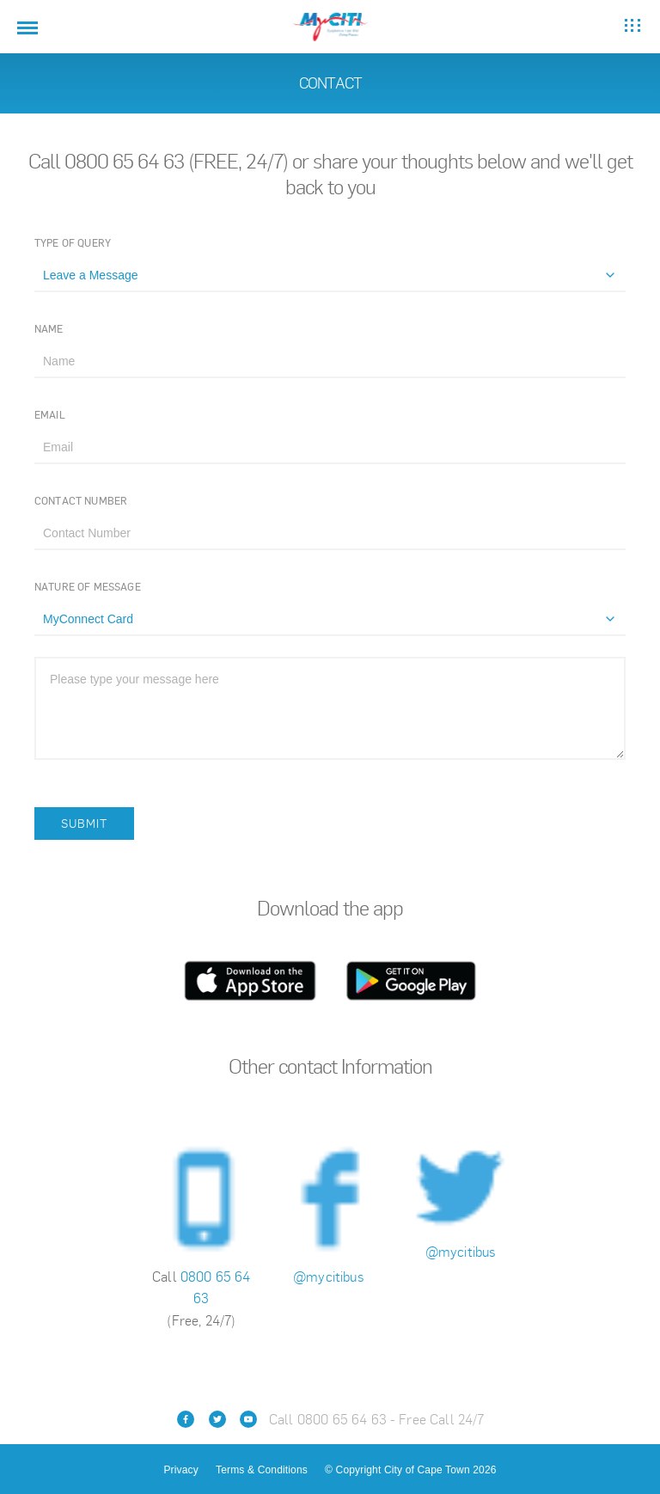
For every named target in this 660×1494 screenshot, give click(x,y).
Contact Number (80, 500)
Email (49, 414)
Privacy (180, 1470)
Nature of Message (87, 586)
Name (49, 328)
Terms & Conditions (262, 1470)
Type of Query (72, 242)
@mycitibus (330, 1277)
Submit (84, 823)
